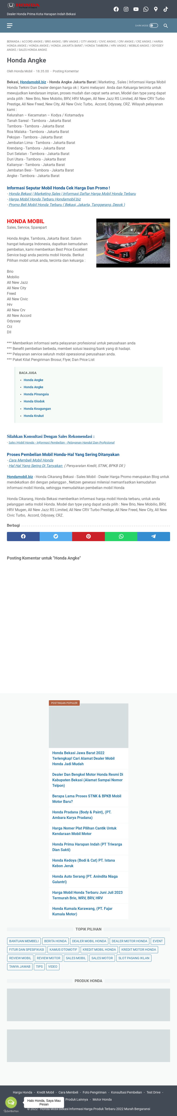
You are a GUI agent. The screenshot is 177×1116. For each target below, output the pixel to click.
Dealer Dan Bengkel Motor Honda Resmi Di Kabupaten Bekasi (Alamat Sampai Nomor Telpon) (87, 780)
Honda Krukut (34, 416)
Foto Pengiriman (94, 1092)
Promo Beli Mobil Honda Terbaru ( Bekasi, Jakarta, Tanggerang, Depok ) (67, 204)
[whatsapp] (121, 536)
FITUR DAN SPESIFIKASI (26, 949)
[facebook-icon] (116, 9)
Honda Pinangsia (36, 394)
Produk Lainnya (76, 1099)
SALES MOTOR (102, 958)
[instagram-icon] (125, 9)
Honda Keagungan (37, 409)
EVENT (158, 941)
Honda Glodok (34, 401)
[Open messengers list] (11, 1102)
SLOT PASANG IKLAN (133, 958)
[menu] (12, 25)
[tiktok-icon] (165, 9)
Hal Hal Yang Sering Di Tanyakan (36, 466)
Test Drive (153, 1092)
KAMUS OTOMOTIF (63, 949)
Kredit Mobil (45, 1092)
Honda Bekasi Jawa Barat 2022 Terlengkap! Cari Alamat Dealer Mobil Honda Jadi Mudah (83, 758)
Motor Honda (102, 1099)
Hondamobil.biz (33, 82)
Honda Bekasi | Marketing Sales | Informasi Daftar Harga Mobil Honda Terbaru (72, 193)
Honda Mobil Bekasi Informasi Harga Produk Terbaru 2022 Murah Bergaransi (95, 1109)
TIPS (39, 966)
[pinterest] (88, 536)
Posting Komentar (66, 71)
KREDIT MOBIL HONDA (99, 949)
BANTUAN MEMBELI (24, 941)
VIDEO (52, 966)
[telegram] (153, 536)
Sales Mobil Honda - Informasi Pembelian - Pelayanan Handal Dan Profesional (62, 442)
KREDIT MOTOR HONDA (138, 949)
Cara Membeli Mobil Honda (31, 460)
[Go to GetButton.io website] (11, 1111)
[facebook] (23, 536)
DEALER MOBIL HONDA (89, 941)
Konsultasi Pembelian (126, 1092)
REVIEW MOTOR (48, 958)
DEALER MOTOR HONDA (129, 941)
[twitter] (56, 536)
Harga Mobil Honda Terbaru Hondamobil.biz (45, 199)
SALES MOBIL (76, 958)
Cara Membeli (68, 1092)
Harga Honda (22, 1092)
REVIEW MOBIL (20, 958)
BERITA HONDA (55, 941)
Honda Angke (33, 380)
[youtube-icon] (135, 9)
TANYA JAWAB (19, 966)
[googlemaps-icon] (155, 9)
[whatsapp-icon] (145, 9)
